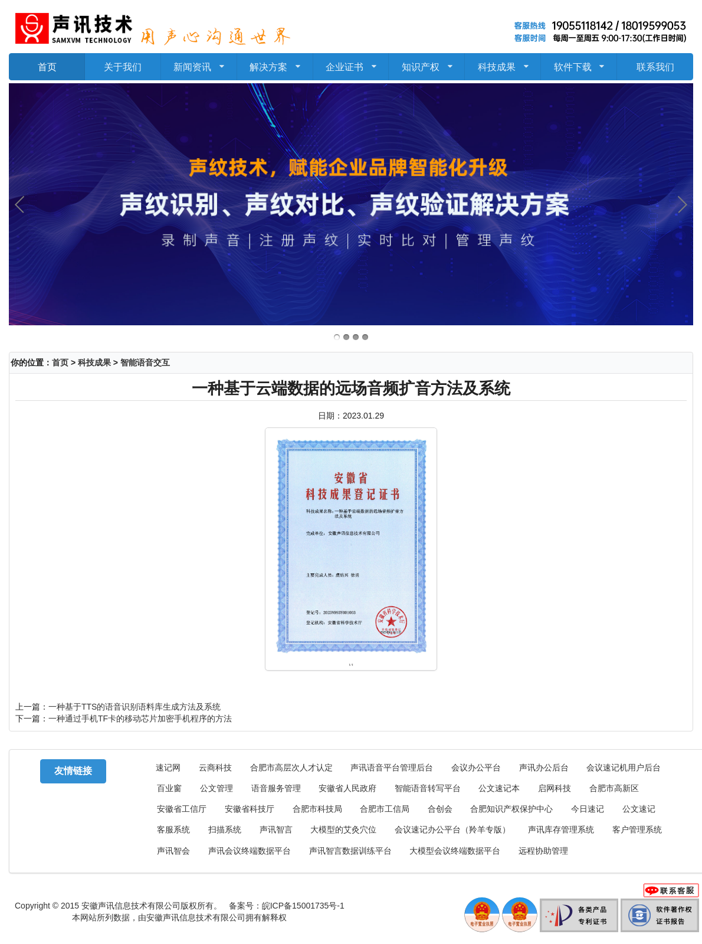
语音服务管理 (276, 788)
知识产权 (426, 62)
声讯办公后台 (544, 767)
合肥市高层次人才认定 (291, 767)
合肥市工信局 (384, 809)
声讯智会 (173, 851)
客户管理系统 (637, 829)
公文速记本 (499, 788)
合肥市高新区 (614, 788)
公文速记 (638, 809)
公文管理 (216, 788)
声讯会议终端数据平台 (249, 851)
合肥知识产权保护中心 (511, 809)
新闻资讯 (199, 62)
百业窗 (169, 788)
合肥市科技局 (317, 809)
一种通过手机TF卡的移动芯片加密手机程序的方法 (140, 718)
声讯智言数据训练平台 (350, 851)
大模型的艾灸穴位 (343, 829)
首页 (47, 66)
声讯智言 (276, 829)
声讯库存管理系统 (561, 829)
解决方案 (275, 62)
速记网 (168, 767)
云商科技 (215, 767)
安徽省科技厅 (249, 809)
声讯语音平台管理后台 (391, 767)
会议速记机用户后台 (623, 767)
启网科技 (554, 788)
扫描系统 (224, 829)
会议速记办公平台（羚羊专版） (452, 829)
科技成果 (502, 62)
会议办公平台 (476, 767)
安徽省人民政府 (347, 788)
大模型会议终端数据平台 (454, 851)
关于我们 (123, 66)
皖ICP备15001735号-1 (303, 905)
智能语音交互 (145, 362)
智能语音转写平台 (428, 788)
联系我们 (655, 66)
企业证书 (351, 62)
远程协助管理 (543, 851)
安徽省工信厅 (181, 809)
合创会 (440, 809)
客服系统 (173, 829)
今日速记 (587, 809)
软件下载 (579, 62)
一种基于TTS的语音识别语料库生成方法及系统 (134, 706)
